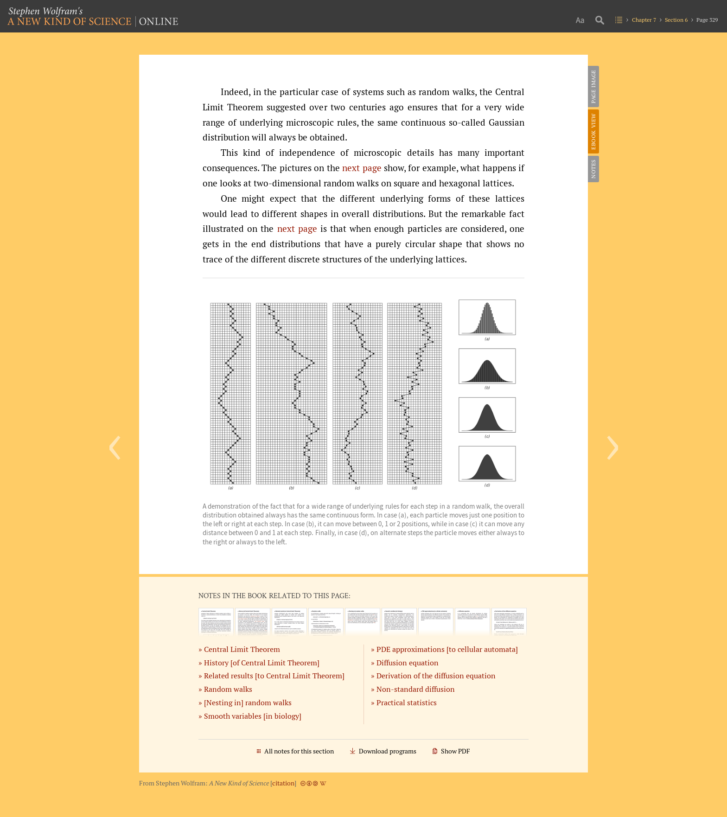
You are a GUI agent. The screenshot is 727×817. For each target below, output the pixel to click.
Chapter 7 (644, 19)
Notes (593, 169)
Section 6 (676, 19)
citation (283, 783)
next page (361, 168)
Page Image (593, 86)
